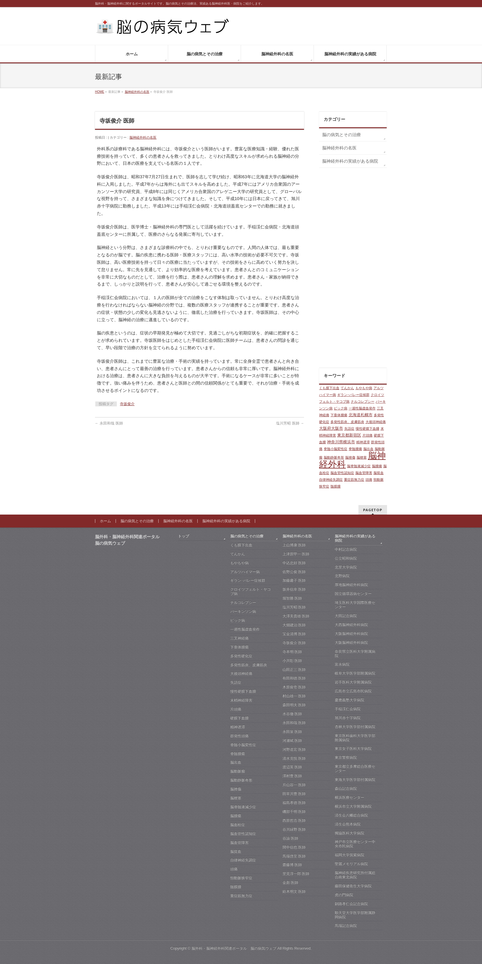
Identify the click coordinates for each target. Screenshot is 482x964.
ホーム (105, 521)
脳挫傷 (235, 789)
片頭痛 (235, 709)
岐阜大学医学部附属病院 (355, 673)
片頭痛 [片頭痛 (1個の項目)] (367, 435)
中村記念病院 (346, 549)
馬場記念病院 (346, 925)
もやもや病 (239, 563)
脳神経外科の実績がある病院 (350, 161)
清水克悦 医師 (294, 758)
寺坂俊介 (127, 404)
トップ (183, 536)
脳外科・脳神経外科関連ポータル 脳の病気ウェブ (234, 948)
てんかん (237, 554)
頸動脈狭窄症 (241, 878)
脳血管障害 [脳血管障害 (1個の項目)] (363, 473)
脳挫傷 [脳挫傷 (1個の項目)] (350, 457)
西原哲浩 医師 (294, 820)
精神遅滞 (237, 727)
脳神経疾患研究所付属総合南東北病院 (355, 875)
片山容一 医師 (294, 785)
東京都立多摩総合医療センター (355, 768)
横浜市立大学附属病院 (353, 806)
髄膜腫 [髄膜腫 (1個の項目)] (335, 486)
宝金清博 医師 (294, 634)
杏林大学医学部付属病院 (355, 727)
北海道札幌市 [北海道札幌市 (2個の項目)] (361, 415)
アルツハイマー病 (245, 572)
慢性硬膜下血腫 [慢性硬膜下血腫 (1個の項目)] (367, 428)
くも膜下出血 (241, 545)
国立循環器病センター (353, 593)
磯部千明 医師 (294, 811)
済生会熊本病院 (348, 824)
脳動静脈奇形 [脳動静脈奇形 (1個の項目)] (334, 457)
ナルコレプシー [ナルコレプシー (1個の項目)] (362, 401)
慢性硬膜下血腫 (243, 691)
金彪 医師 (290, 882)
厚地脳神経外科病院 (351, 585)
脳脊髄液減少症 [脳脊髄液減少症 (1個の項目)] (359, 466)
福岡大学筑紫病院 (349, 855)
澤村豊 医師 (292, 776)
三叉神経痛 (239, 638)
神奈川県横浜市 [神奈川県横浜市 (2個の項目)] (341, 442)
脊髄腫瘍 (237, 754)
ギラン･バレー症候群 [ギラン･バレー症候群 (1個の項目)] (353, 395)
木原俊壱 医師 (294, 687)
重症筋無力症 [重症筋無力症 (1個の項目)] (354, 479)
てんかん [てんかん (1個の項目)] (347, 388)
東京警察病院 (346, 757)
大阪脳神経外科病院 (351, 633)
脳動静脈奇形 (241, 780)
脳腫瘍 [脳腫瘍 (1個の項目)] (377, 466)
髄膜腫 (235, 887)
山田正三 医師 (294, 669)
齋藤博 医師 (292, 865)
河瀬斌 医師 (292, 740)
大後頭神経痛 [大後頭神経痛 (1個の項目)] (375, 422)
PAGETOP (372, 510)
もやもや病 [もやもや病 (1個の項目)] (363, 388)
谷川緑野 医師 (294, 829)
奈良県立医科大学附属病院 (355, 653)
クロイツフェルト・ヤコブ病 (250, 591)
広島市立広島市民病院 (353, 691)
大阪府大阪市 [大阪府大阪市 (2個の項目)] (331, 428)
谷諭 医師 (290, 838)
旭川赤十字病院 (348, 718)
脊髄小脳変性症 (243, 745)
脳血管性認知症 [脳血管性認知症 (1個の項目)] (342, 473)
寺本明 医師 (292, 652)
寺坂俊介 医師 (294, 643)
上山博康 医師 (294, 545)
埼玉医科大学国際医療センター (355, 604)
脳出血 (235, 762)
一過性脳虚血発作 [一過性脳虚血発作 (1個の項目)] (362, 408)
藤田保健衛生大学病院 (353, 886)
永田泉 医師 (292, 731)
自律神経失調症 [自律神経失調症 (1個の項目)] (331, 479)
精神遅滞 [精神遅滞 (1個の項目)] (363, 442)
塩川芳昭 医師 (290, 423)
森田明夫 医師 (294, 705)
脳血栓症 (237, 825)
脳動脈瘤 (237, 771)
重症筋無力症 (241, 896)
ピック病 (237, 620)
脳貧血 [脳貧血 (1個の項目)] (378, 473)
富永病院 (342, 664)
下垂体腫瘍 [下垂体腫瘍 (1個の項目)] (338, 415)
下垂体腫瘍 (239, 647)
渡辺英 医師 (292, 767)
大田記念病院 (346, 616)
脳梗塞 (235, 798)
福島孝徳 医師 (294, 802)
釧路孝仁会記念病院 (351, 904)
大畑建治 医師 (294, 625)
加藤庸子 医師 (294, 580)
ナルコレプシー (243, 602)
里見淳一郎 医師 (295, 873)
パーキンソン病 (243, 611)
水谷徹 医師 (292, 714)
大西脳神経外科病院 (351, 624)
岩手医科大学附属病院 (353, 682)
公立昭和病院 (346, 558)
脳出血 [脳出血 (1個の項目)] (368, 449)
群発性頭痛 (239, 736)
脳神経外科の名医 (137, 91)
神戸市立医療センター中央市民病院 (355, 844)
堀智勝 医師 (292, 598)
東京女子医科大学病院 (353, 748)
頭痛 (234, 869)
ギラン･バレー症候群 (247, 580)
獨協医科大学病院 (349, 833)
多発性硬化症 (241, 656)
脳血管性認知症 (243, 834)
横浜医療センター (349, 797)
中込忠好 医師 (294, 563)
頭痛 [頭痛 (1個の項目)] (368, 479)
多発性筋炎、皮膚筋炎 (248, 665)
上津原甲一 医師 (295, 554)
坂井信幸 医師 (294, 589)
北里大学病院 (346, 567)
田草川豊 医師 (294, 794)
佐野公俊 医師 (294, 572)
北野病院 (342, 576)
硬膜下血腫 (239, 718)
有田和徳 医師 (294, 678)
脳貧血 (235, 851)
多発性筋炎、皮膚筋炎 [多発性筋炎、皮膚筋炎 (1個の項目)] (347, 422)
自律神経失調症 (243, 860)
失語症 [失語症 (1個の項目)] (349, 428)
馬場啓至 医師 (294, 856)
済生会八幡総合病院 (351, 815)
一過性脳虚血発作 (245, 629)
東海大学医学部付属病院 (355, 779)
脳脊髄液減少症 (243, 807)
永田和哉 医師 (109, 423)
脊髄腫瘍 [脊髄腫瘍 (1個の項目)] (355, 449)
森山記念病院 (346, 788)
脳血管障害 (239, 842)
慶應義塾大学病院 (349, 700)
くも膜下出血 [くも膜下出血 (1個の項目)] (329, 388)
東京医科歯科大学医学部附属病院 (355, 737)
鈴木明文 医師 (294, 891)
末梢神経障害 (241, 700)
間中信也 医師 (294, 847)
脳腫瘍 (235, 816)
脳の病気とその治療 (341, 134)
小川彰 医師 (292, 660)
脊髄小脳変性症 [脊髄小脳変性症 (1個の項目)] (335, 449)
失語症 (235, 682)
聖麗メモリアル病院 (351, 864)
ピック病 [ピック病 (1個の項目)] (340, 408)
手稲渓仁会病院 (348, 709)
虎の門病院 (344, 895)
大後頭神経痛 (241, 673)
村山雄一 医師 (294, 696)
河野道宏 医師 (294, 749)
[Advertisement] (353, 269)
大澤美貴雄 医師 (295, 616)
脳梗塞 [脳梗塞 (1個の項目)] (362, 457)
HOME (99, 91)
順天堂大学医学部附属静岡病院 (355, 915)
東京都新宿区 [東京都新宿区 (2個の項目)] (349, 435)
